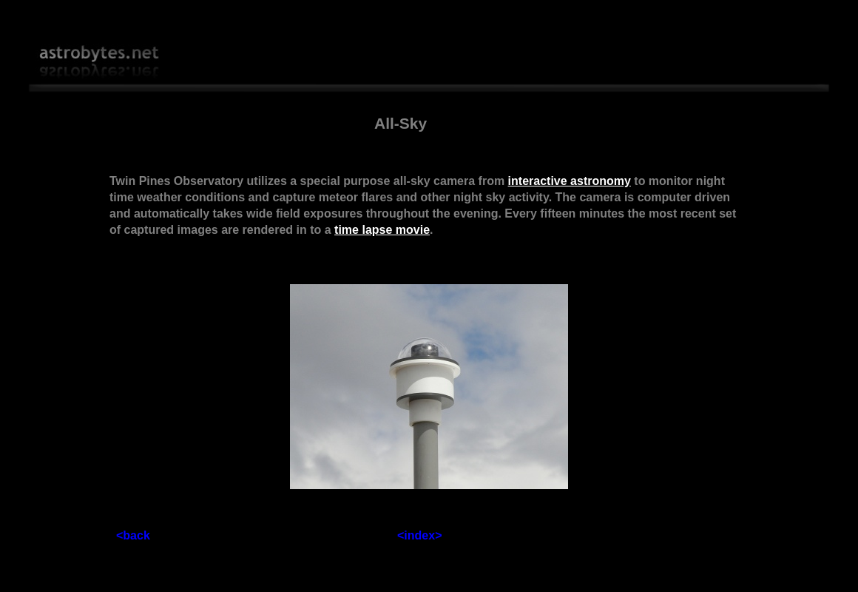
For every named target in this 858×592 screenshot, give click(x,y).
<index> (419, 535)
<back (133, 535)
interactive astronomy (569, 181)
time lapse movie (382, 229)
